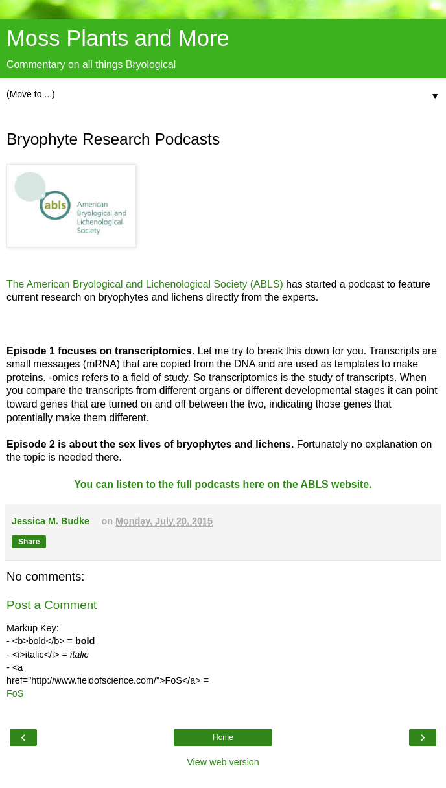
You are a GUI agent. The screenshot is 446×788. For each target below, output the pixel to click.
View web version (223, 762)
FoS (14, 693)
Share (29, 541)
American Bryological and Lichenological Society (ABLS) (156, 284)
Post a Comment (51, 605)
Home (223, 737)
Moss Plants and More (117, 38)
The (16, 284)
